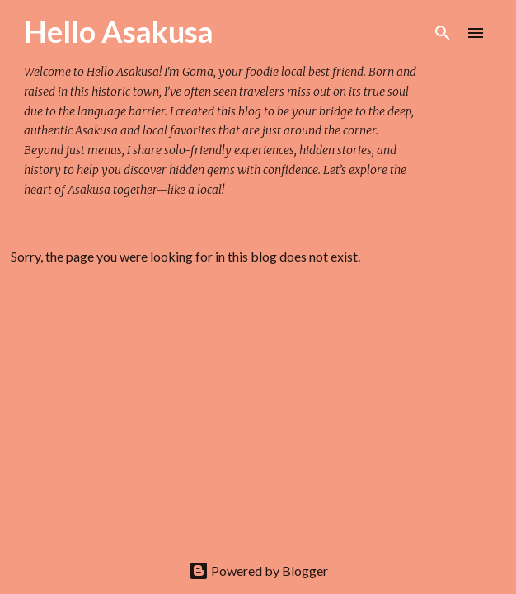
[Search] (443, 33)
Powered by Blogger (258, 570)
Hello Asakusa (118, 31)
